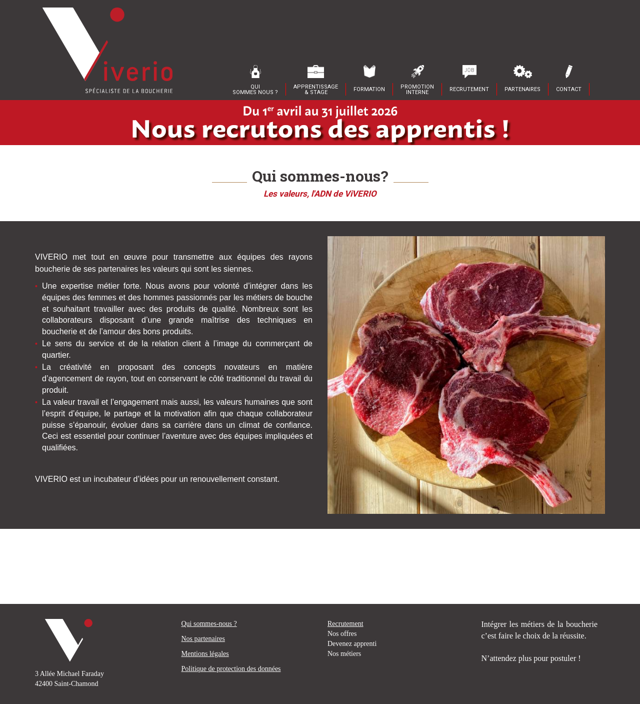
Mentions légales (205, 653)
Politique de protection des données (231, 668)
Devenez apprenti (352, 643)
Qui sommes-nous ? (209, 623)
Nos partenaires (203, 638)
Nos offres (342, 633)
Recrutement (346, 623)
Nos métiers (344, 653)
